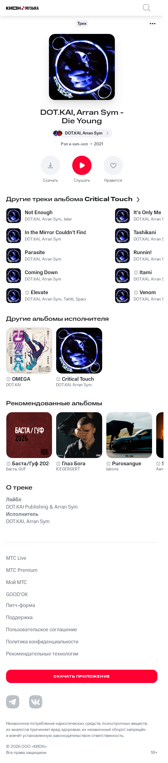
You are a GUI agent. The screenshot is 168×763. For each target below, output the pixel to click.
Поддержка (19, 617)
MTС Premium (21, 570)
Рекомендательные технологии (42, 654)
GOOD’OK (17, 594)
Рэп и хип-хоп (74, 144)
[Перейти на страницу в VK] (35, 701)
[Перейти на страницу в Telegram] (12, 701)
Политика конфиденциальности (42, 641)
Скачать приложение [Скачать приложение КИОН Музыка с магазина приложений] (81, 676)
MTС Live (16, 558)
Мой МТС (16, 582)
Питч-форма (20, 605)
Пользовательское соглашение (41, 629)
